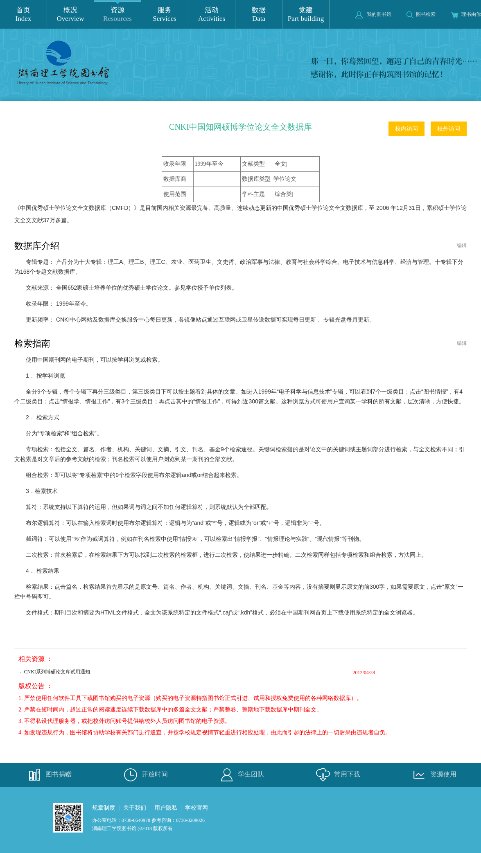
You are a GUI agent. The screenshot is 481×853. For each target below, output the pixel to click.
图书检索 (421, 14)
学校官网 (196, 808)
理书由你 (466, 14)
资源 (117, 14)
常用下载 (337, 775)
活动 (211, 14)
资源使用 (433, 775)
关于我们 (134, 808)
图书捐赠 (48, 775)
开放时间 (144, 775)
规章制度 (103, 808)
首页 (23, 14)
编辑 (462, 245)
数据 (258, 14)
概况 (70, 14)
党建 (305, 14)
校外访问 (448, 129)
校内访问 (406, 129)
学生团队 (240, 775)
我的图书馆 (373, 14)
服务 (164, 14)
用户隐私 (165, 808)
